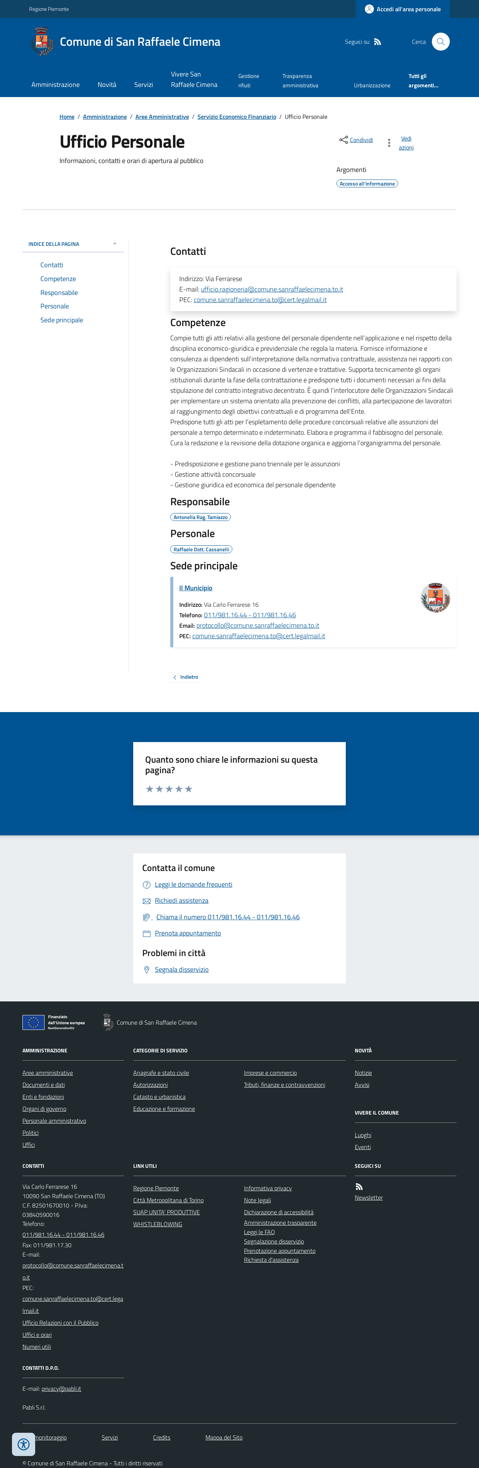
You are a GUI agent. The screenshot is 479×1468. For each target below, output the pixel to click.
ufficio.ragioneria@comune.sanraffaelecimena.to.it (272, 289)
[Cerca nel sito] (438, 42)
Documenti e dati (43, 1084)
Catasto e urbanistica (159, 1096)
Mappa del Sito (223, 1437)
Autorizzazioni (150, 1084)
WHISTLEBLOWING (157, 1224)
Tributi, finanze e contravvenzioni (284, 1084)
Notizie (363, 1072)
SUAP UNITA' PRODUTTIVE (166, 1212)
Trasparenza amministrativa (300, 80)
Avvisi (362, 1084)
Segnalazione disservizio (274, 1241)
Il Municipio (196, 588)
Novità (107, 84)
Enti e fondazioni (43, 1096)
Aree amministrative (47, 1072)
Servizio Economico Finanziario (237, 116)
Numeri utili (36, 1346)
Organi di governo (44, 1108)
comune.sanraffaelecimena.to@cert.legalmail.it (260, 300)
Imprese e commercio (270, 1072)
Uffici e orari (37, 1334)
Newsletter (369, 1197)
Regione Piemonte (49, 9)
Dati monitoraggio (44, 1437)
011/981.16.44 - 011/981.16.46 (250, 615)
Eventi (363, 1146)
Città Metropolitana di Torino (168, 1200)
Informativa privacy (268, 1188)
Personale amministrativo (54, 1120)
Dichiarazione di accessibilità (279, 1212)
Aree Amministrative (162, 116)
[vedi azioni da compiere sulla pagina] (400, 143)
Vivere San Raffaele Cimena (194, 79)
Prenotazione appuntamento (279, 1250)
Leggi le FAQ (259, 1231)
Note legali (257, 1200)
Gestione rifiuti (248, 80)
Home (67, 116)
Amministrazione (55, 84)
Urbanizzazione (372, 85)
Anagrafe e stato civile (161, 1072)
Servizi (143, 84)
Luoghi (363, 1134)
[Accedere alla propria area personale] (403, 9)
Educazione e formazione (164, 1108)
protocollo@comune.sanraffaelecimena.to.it (257, 625)
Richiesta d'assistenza (271, 1259)
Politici (30, 1132)
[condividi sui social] (355, 140)
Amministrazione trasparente (280, 1222)
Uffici (28, 1144)
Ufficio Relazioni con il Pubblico (60, 1322)
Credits (161, 1437)
